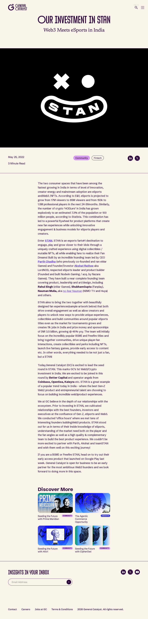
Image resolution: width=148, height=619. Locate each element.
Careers (25, 609)
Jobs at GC (41, 609)
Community (81, 157)
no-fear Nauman (72, 291)
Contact (12, 609)
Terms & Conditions (62, 609)
